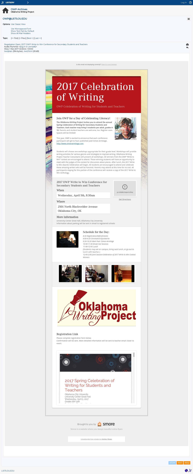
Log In (184, 2)
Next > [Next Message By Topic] (30, 38)
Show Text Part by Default (22, 31)
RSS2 (187, 463)
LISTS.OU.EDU (7, 471)
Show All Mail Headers (20, 33)
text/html (28, 51)
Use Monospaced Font (21, 29)
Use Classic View (18, 24)
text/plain (8, 51)
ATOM (172, 463)
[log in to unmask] (28, 47)
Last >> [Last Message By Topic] (38, 38)
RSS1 (180, 463)
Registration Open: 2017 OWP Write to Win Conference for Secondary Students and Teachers (45, 44)
